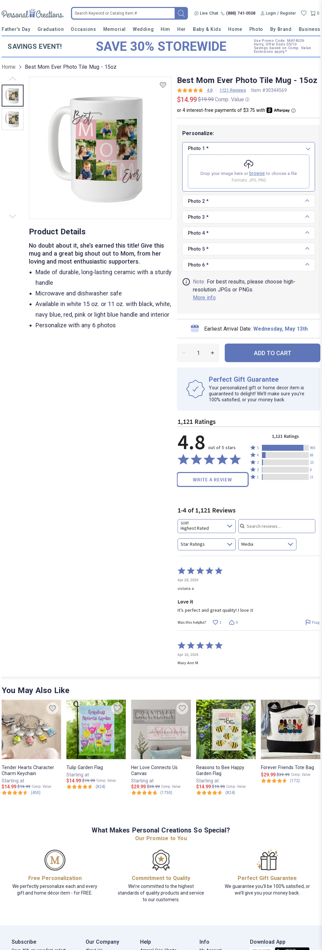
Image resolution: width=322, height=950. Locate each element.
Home (235, 29)
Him (165, 29)
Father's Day (16, 29)
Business (309, 29)
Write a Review (212, 479)
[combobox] (207, 526)
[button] (285, 448)
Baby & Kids (207, 29)
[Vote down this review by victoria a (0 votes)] (233, 622)
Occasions (83, 29)
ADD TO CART (272, 353)
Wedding (143, 29)
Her (181, 29)
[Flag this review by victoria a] (312, 622)
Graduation (51, 29)
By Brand (280, 29)
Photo (256, 29)
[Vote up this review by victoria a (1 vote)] (216, 622)
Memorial (114, 29)
